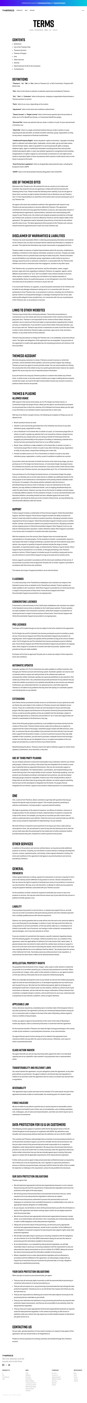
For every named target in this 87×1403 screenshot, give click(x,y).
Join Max (28, 1390)
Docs (75, 1375)
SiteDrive (28, 1375)
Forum (75, 1377)
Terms (14, 1395)
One (3, 1379)
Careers (54, 1385)
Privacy (19, 1395)
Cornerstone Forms (44, 3)
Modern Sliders (30, 1381)
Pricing (32, 10)
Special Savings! (59, 3)
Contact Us (55, 1375)
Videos (76, 1381)
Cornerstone (5, 1377)
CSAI (27, 1373)
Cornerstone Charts (31, 1385)
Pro (3, 1375)
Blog (75, 1373)
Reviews (54, 1383)
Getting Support (56, 1377)
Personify (28, 1377)
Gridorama (29, 1379)
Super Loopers (30, 1389)
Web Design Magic (31, 1387)
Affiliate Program (56, 1379)
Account (54, 1373)
